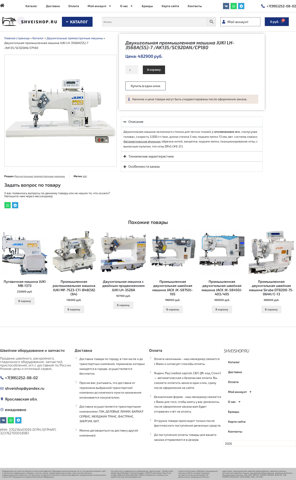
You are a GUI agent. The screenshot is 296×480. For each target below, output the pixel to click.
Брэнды (147, 6)
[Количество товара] (131, 70)
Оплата (73, 6)
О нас (126, 6)
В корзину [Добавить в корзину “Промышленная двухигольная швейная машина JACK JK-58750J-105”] (172, 309)
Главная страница (17, 38)
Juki (84, 176)
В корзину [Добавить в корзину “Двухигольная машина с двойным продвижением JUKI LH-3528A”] (123, 304)
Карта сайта (170, 6)
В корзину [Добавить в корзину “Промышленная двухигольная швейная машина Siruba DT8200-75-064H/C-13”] (271, 309)
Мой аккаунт (100, 6)
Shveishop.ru (39, 21)
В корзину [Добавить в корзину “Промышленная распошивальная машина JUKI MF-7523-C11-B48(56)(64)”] (74, 309)
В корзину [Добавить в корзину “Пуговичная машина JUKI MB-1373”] (24, 300)
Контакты (195, 6)
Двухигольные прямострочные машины (75, 38)
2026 (228, 443)
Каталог (31, 6)
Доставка (53, 6)
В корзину (154, 70)
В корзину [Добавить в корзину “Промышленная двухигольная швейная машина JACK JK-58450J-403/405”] (222, 309)
